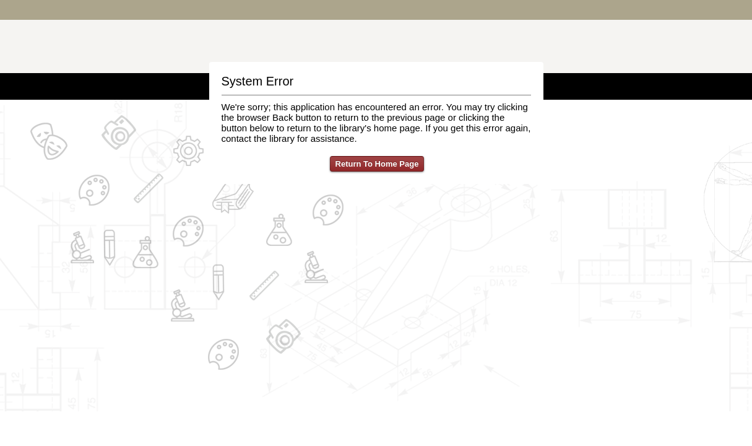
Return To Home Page (377, 163)
